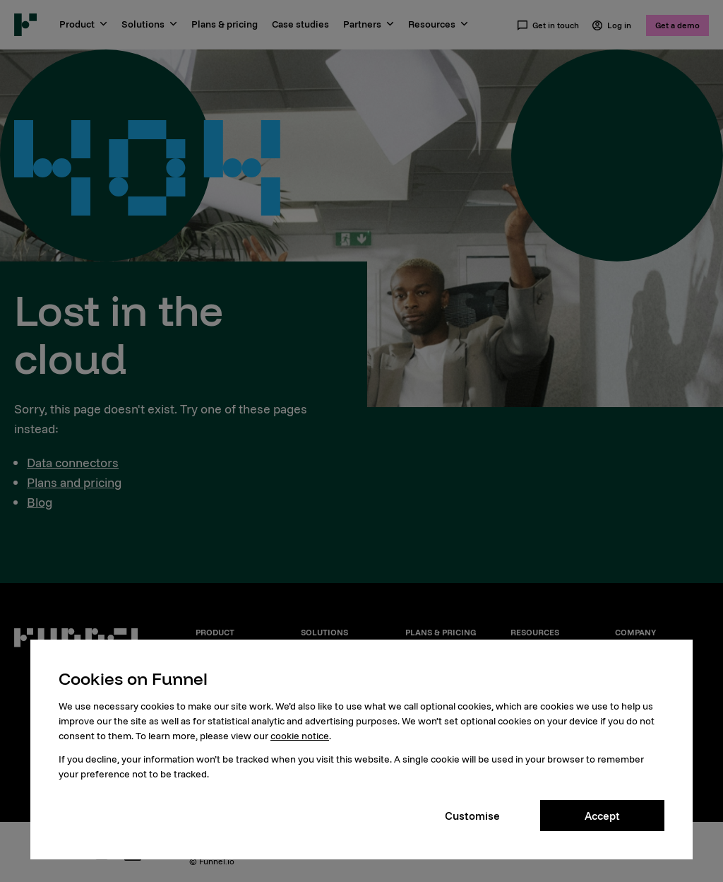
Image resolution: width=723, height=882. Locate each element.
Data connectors (73, 462)
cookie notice (299, 735)
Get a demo (677, 25)
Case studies (300, 24)
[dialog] (361, 749)
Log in (611, 25)
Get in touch (548, 25)
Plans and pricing (74, 482)
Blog (39, 502)
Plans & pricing (224, 24)
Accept (602, 815)
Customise (472, 815)
